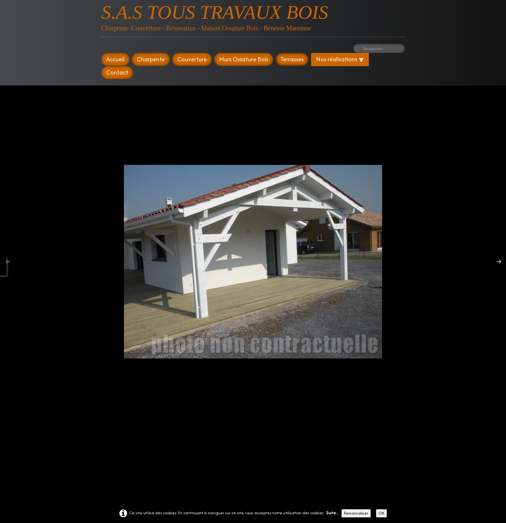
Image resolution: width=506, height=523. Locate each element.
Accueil (115, 59)
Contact (117, 72)
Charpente (151, 59)
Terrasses (292, 59)
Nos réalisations (340, 59)
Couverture (192, 59)
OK (381, 513)
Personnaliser (356, 513)
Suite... (332, 513)
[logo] (214, 16)
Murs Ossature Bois (243, 59)
